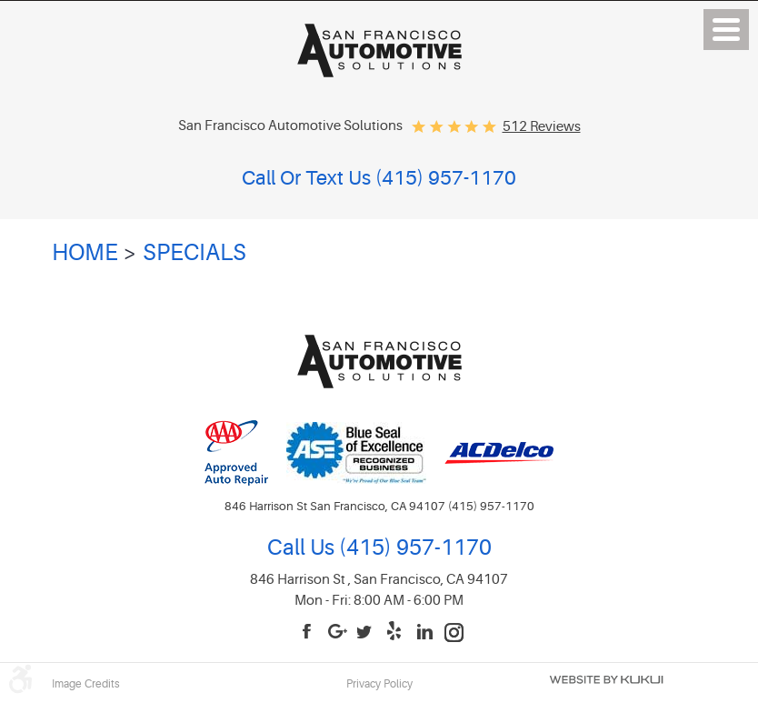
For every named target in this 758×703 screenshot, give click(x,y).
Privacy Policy (379, 684)
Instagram (454, 632)
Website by (606, 680)
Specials (194, 253)
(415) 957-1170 (413, 548)
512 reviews (542, 127)
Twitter (367, 632)
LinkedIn (425, 632)
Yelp (396, 632)
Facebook (309, 632)
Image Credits (86, 684)
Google (338, 632)
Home (85, 253)
